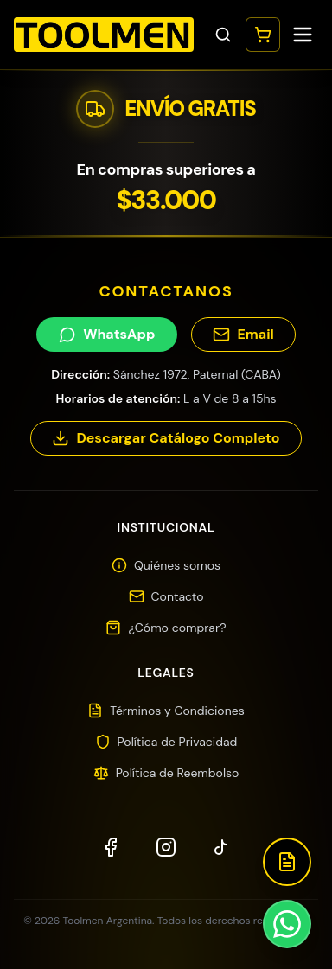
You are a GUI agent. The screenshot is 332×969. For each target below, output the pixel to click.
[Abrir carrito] (263, 34)
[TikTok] (221, 847)
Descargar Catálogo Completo (165, 438)
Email (243, 334)
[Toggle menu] (302, 34)
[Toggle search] (223, 34)
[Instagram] (166, 847)
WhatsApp (107, 334)
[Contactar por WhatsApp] (287, 924)
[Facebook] (110, 847)
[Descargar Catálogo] (287, 862)
